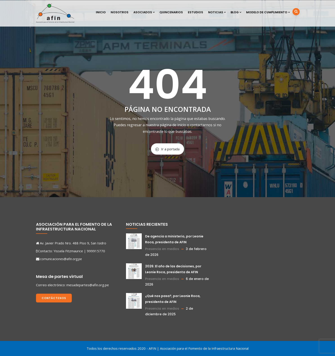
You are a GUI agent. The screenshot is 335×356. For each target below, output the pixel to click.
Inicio (101, 12)
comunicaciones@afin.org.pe (61, 259)
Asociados (144, 12)
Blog (236, 12)
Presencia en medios (162, 249)
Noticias (217, 12)
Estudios (195, 12)
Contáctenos (54, 298)
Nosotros (119, 12)
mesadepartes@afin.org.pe (87, 285)
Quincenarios (171, 12)
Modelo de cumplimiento (268, 12)
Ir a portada (167, 149)
